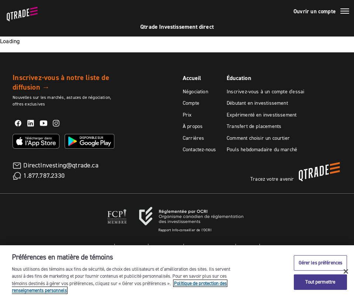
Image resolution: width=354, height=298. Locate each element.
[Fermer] (346, 272)
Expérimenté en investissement (261, 114)
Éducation (239, 78)
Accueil (192, 78)
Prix (187, 114)
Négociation (195, 91)
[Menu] (344, 12)
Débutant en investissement (257, 103)
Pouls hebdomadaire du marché (262, 149)
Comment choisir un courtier (258, 138)
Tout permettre (320, 282)
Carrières (194, 138)
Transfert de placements (254, 126)
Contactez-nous (199, 149)
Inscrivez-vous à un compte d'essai (265, 91)
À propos (193, 126)
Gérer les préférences (321, 263)
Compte (191, 103)
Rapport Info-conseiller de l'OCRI (185, 230)
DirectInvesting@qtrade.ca (61, 165)
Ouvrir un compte (314, 11)
